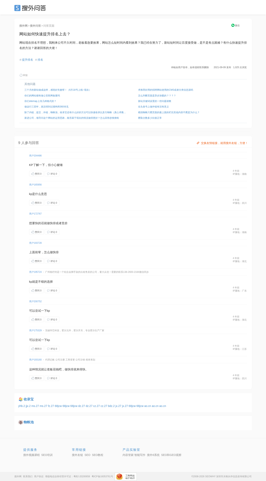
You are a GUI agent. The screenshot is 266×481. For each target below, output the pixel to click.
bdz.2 (111, 406)
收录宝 (29, 399)
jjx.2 (29, 406)
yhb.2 (22, 406)
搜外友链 (77, 455)
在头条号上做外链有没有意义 (153, 106)
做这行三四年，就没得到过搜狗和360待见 (46, 106)
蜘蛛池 (29, 422)
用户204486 (35, 155)
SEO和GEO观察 (171, 455)
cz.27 (96, 406)
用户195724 (35, 272)
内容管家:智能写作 (134, 455)
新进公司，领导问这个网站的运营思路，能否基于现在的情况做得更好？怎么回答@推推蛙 (71, 118)
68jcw (59, 406)
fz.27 (51, 406)
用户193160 (35, 359)
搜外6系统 (153, 455)
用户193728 (35, 243)
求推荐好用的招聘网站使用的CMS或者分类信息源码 (165, 89)
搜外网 (23, 25)
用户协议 (39, 476)
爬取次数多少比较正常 (150, 118)
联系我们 (28, 476)
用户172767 (35, 213)
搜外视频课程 (31, 455)
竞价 (65, 223)
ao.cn (148, 406)
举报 (23, 75)
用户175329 (35, 330)
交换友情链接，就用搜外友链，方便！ (222, 143)
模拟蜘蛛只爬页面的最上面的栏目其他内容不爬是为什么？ (169, 112)
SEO (31, 7)
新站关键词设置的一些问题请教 (154, 101)
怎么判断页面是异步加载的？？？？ (157, 95)
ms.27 (35, 406)
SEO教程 (97, 455)
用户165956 (35, 184)
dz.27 (82, 406)
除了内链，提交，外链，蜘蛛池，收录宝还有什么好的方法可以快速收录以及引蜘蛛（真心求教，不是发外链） (76, 112)
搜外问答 (35, 25)
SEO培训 (47, 455)
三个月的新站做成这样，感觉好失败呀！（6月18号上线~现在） (57, 89)
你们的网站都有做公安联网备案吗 (42, 95)
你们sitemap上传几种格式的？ (40, 101)
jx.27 (118, 406)
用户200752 (35, 301)
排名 (40, 59)
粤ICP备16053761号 (102, 476)
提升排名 (27, 59)
